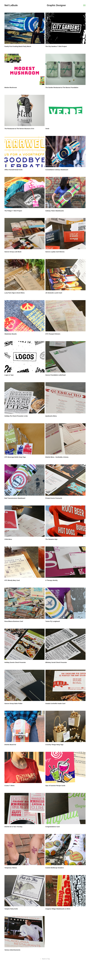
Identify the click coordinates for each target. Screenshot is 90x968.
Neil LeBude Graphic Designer (35, 5)
